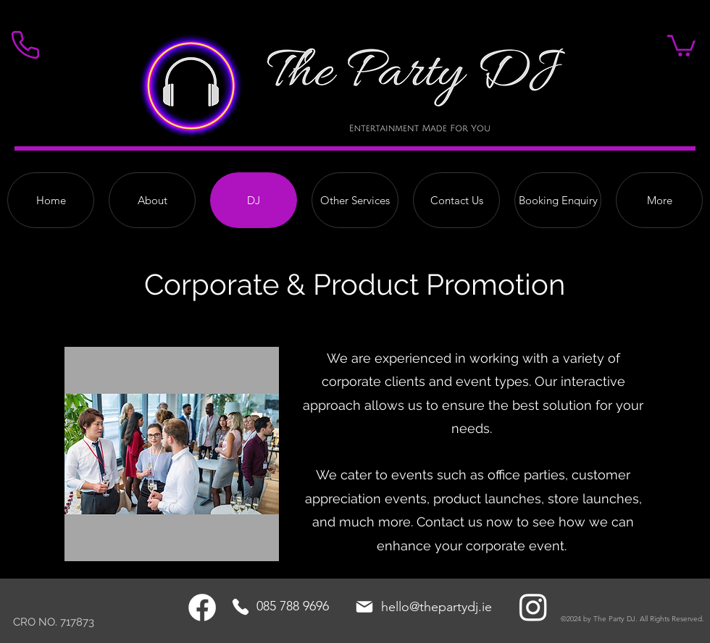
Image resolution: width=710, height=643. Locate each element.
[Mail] (364, 606)
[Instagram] (533, 607)
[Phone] (240, 606)
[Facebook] (202, 607)
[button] (681, 44)
